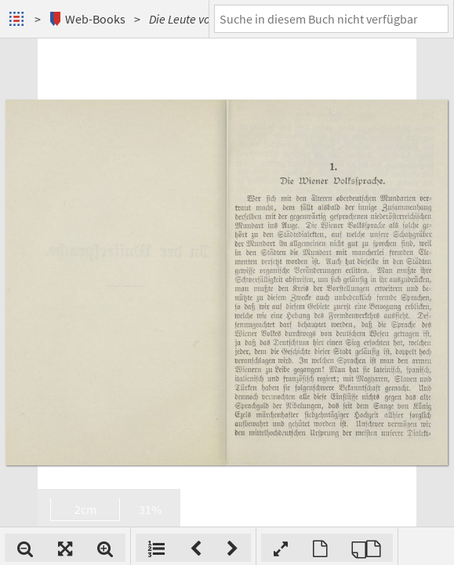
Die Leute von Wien (196, 19)
